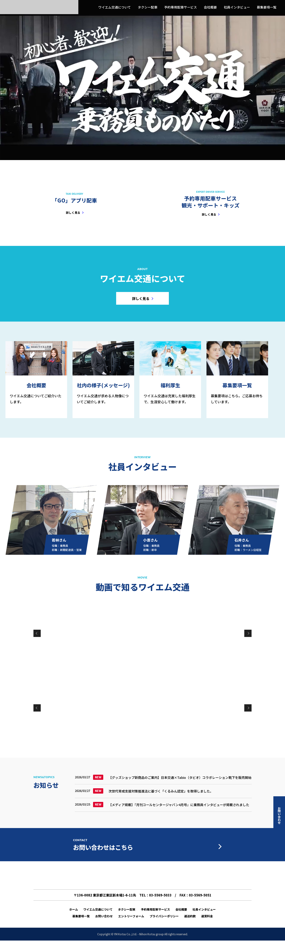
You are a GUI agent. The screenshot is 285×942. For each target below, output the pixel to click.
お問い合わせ (104, 916)
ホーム (73, 909)
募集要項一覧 (266, 7)
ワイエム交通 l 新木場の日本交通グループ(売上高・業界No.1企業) (39, 7)
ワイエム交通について (114, 7)
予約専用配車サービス (180, 7)
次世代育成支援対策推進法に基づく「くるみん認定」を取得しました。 (161, 791)
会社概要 (210, 7)
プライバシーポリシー (164, 916)
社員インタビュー (237, 7)
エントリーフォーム (131, 916)
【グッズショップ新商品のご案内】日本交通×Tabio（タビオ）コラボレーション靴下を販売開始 (180, 777)
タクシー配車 (147, 7)
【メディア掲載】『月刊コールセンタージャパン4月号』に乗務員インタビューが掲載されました (179, 804)
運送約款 (190, 916)
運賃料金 (207, 916)
